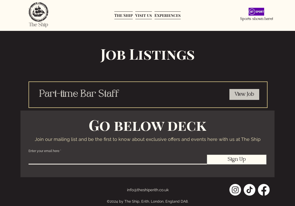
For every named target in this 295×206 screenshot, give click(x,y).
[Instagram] (235, 190)
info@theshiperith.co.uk (148, 190)
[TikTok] (249, 190)
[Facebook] (264, 190)
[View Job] (244, 94)
